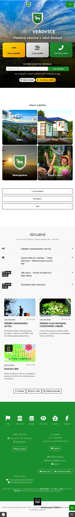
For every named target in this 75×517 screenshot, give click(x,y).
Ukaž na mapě (27, 80)
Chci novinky (58, 69)
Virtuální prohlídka (45, 80)
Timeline (19, 391)
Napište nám (45, 471)
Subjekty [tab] (37, 199)
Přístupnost (57, 491)
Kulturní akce (9, 365)
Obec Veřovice (28, 489)
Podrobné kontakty (62, 471)
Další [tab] (37, 206)
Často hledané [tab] (37, 191)
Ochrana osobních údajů (45, 491)
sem (58, 74)
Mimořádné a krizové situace (20, 482)
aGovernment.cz (17, 489)
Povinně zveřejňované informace (19, 480)
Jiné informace (9, 320)
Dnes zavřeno (21, 442)
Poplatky (55, 448)
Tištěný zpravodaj (52, 391)
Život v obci (34, 391)
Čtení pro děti (11, 369)
